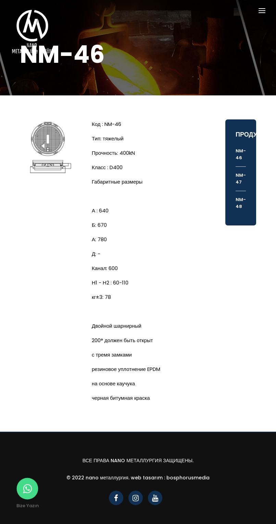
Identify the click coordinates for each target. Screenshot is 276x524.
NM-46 (241, 154)
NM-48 (241, 203)
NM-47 (241, 178)
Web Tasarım (147, 477)
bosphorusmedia (188, 477)
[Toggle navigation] (262, 12)
